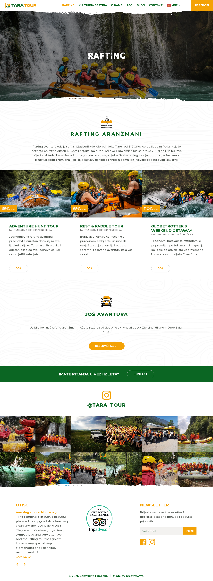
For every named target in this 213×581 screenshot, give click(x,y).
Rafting (68, 5)
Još (18, 268)
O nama (116, 5)
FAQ (130, 5)
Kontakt (156, 5)
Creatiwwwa (134, 576)
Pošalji (190, 530)
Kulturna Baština (93, 5)
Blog (141, 5)
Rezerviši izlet (106, 345)
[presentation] (17, 564)
